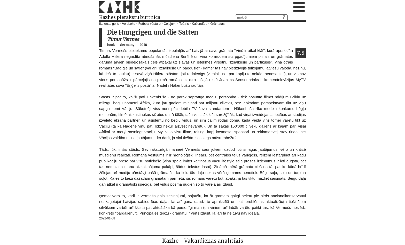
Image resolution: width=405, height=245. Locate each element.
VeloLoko (128, 24)
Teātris (184, 24)
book (111, 45)
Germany (127, 45)
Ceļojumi (170, 24)
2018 (143, 45)
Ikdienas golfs (109, 24)
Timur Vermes (123, 39)
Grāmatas (218, 24)
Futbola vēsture (149, 24)
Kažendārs (199, 24)
